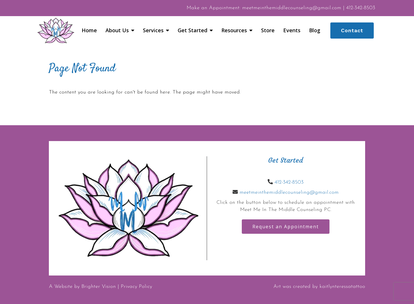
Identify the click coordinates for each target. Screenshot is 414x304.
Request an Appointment (285, 226)
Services (153, 30)
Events (291, 30)
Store (268, 30)
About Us (117, 30)
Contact (352, 30)
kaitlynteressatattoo (342, 286)
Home (89, 30)
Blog (314, 30)
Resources (234, 30)
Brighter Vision (98, 286)
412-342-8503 (289, 182)
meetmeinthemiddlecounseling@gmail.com (289, 192)
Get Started (192, 30)
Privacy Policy (136, 286)
